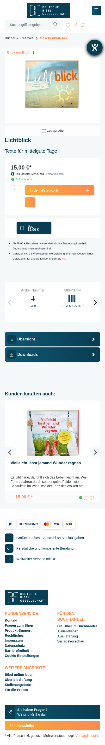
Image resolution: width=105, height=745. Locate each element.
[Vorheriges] (9, 302)
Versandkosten (55, 173)
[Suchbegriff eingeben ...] (26, 25)
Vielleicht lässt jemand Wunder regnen (46, 463)
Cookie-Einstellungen (22, 656)
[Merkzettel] (68, 24)
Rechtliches (14, 635)
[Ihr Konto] (76, 24)
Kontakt (11, 620)
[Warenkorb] (83, 24)
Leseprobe (52, 130)
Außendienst (67, 631)
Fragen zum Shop (19, 625)
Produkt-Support (18, 630)
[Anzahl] (17, 190)
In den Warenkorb (60, 190)
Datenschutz (15, 646)
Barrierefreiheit (17, 651)
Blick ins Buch (21, 52)
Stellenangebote (18, 685)
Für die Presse (16, 690)
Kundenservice (21, 614)
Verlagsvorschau (70, 641)
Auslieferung (67, 636)
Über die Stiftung (18, 680)
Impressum (14, 640)
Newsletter (19, 725)
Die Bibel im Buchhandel (77, 626)
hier (64, 258)
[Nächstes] (95, 302)
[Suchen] (55, 25)
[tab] (52, 339)
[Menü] (96, 11)
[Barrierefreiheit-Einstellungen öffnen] (95, 47)
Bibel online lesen (19, 675)
